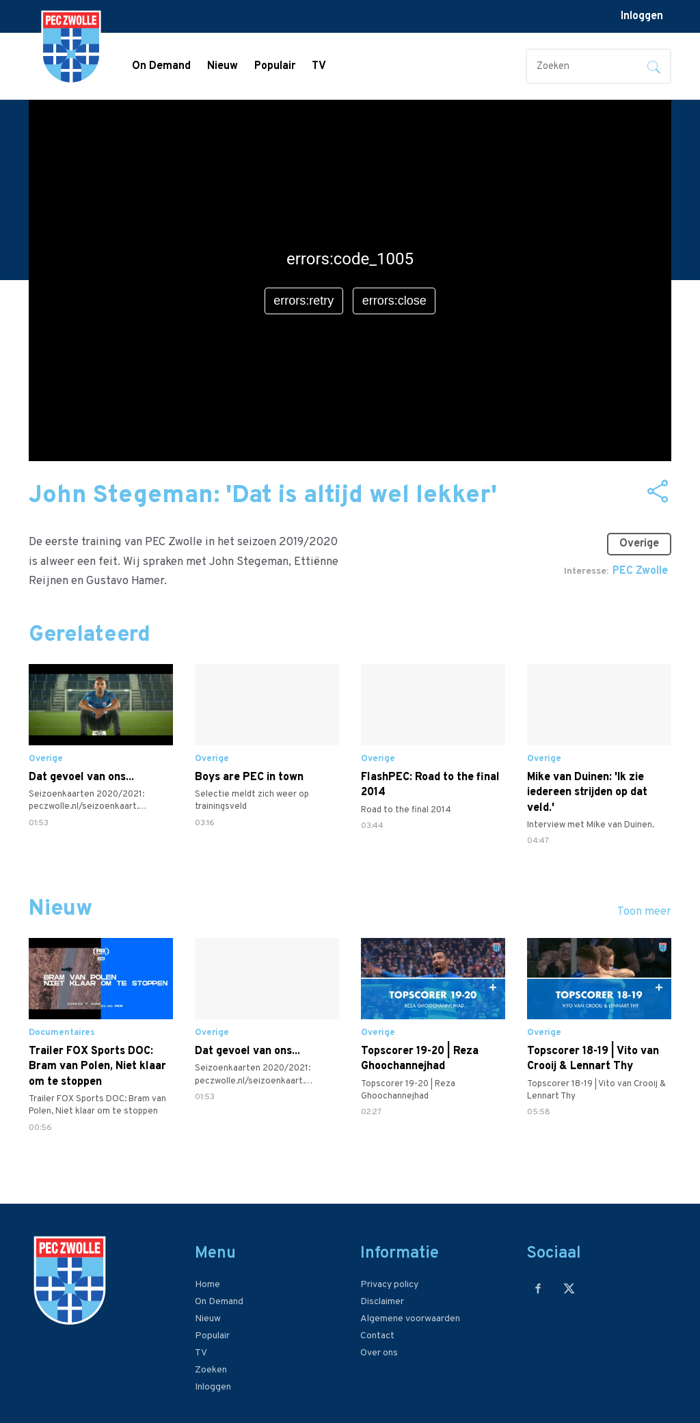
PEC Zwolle (640, 571)
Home (207, 1284)
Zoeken (211, 1370)
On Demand (161, 66)
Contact (377, 1336)
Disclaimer (382, 1302)
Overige (639, 544)
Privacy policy (389, 1284)
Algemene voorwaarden (410, 1319)
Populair (274, 66)
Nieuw (222, 66)
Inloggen (642, 16)
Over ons (379, 1353)
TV (319, 66)
